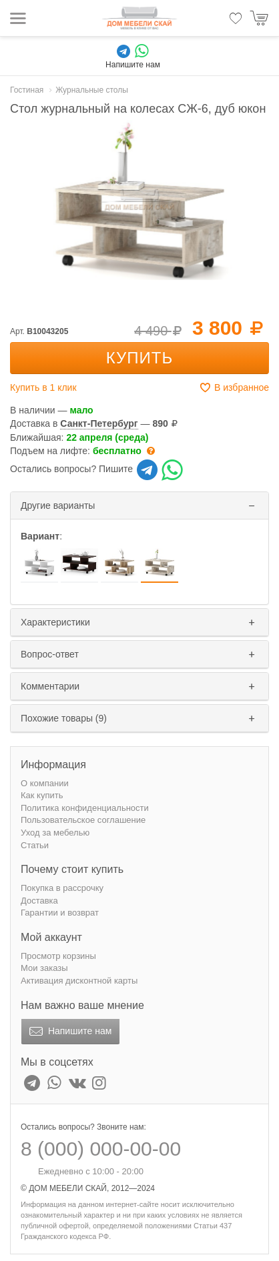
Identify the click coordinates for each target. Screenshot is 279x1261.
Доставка (39, 901)
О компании (45, 783)
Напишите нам (69, 1031)
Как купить (42, 795)
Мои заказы (44, 968)
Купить (139, 358)
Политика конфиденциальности (85, 808)
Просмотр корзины (58, 956)
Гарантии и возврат (60, 913)
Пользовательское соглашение (83, 820)
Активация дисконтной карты (79, 981)
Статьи (35, 845)
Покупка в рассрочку (62, 888)
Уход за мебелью (55, 833)
